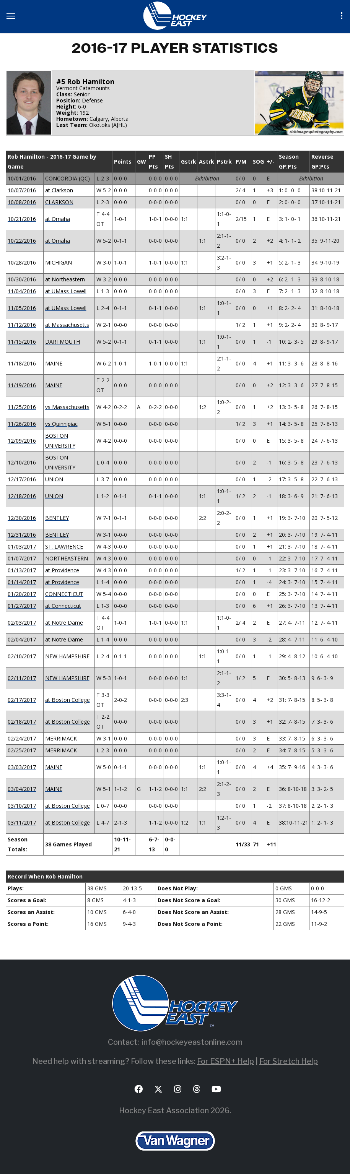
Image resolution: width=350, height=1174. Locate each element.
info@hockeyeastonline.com (192, 1042)
